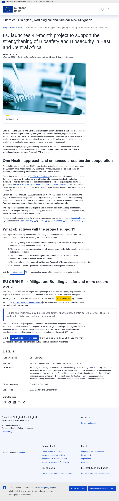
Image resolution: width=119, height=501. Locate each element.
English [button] (102, 9)
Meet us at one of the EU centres (55, 462)
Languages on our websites (92, 452)
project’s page (17, 272)
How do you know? (48, 2)
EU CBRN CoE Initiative (40, 176)
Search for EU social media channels (56, 474)
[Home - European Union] (14, 9)
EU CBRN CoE (63, 298)
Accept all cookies (78, 488)
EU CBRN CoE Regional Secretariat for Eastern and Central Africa (42, 185)
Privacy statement (88, 423)
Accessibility (7, 432)
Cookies (84, 462)
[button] (5, 402)
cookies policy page (45, 488)
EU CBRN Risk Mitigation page (24, 338)
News (20, 28)
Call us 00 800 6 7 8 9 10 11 (53, 452)
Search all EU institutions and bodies (96, 474)
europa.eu (21, 453)
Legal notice (86, 459)
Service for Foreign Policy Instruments (45, 363)
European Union (9, 28)
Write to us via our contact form (54, 459)
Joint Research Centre (72, 363)
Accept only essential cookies (102, 488)
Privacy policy (87, 455)
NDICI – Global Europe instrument (27, 302)
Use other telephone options (53, 455)
